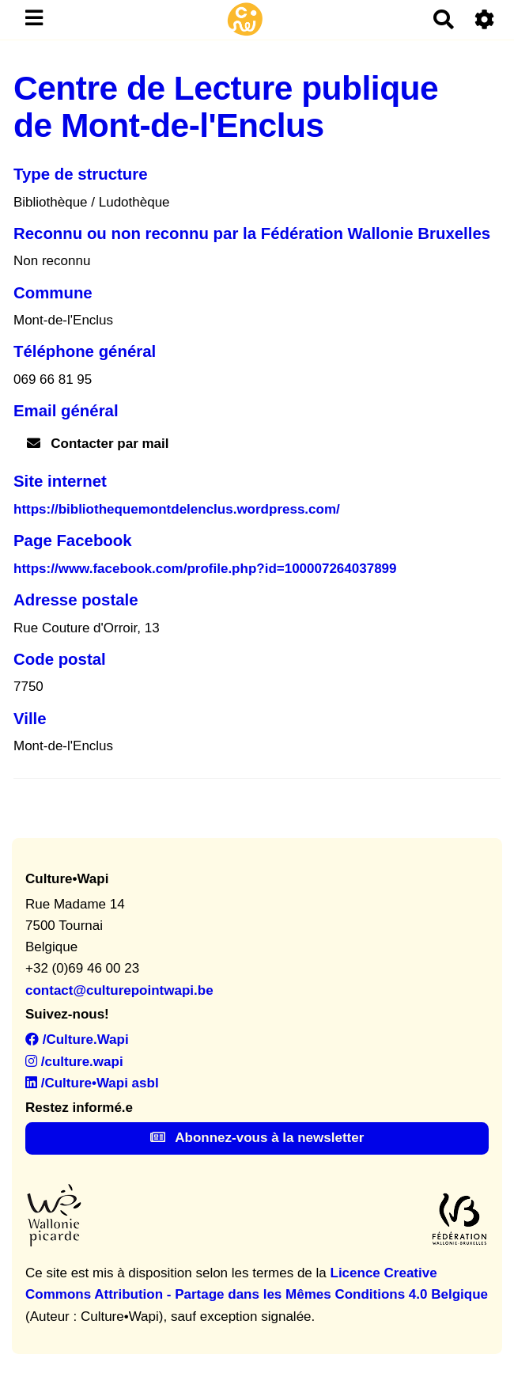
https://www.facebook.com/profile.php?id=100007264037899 (205, 568)
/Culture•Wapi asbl (92, 1083)
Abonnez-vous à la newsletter (257, 1137)
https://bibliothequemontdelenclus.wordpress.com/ (176, 509)
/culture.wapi (74, 1061)
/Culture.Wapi (77, 1039)
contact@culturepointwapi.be (119, 990)
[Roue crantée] (485, 19)
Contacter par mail (98, 443)
